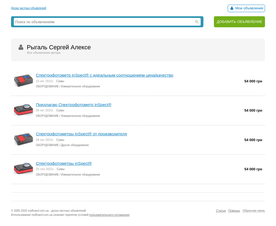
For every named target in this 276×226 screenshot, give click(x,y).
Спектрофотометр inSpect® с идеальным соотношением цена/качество (104, 75)
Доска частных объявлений (28, 8)
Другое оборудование (75, 145)
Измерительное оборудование (80, 86)
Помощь (234, 210)
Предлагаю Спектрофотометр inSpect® (74, 104)
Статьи (221, 210)
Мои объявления (246, 8)
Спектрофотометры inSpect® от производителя (81, 133)
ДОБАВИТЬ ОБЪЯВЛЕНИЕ (239, 22)
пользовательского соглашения (109, 214)
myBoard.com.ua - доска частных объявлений (57, 210)
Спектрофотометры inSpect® (64, 163)
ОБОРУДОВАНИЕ (47, 86)
